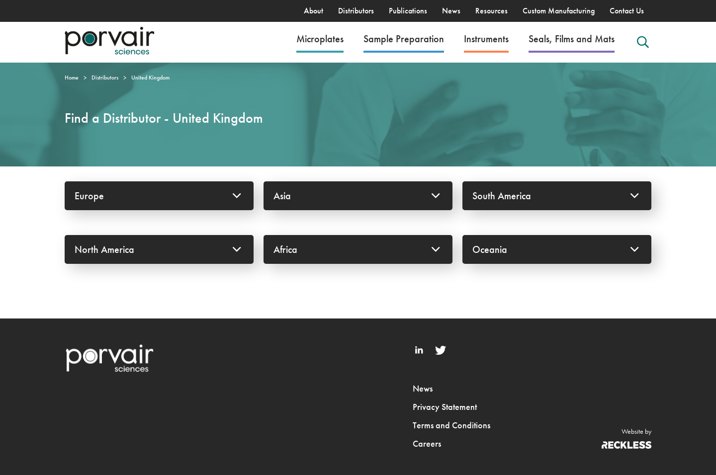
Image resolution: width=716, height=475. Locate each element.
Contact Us (627, 10)
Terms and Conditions (451, 425)
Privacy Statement (445, 406)
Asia (358, 196)
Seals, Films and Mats (572, 38)
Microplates (320, 38)
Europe (159, 196)
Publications (408, 10)
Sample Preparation (403, 38)
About (313, 10)
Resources (491, 10)
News (451, 10)
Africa (358, 249)
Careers (427, 443)
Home (72, 77)
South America (556, 196)
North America (159, 249)
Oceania (556, 249)
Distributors (356, 10)
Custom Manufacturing (559, 10)
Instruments (486, 38)
